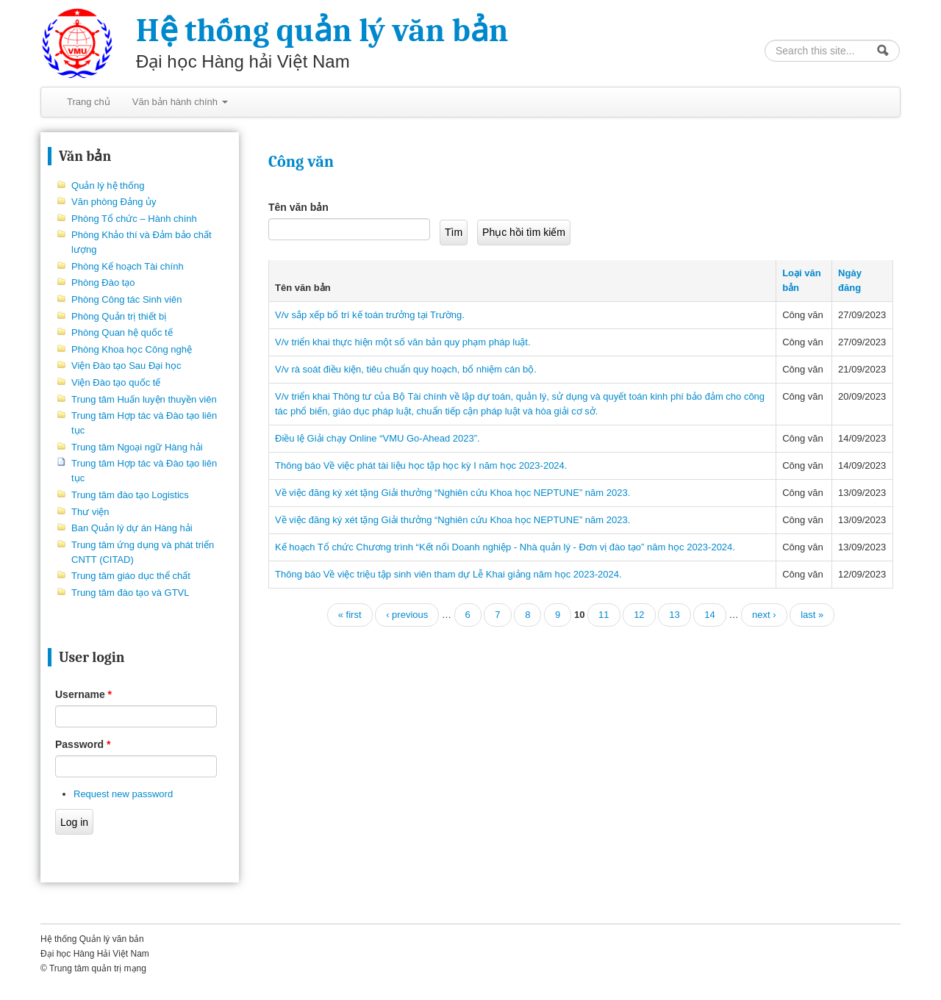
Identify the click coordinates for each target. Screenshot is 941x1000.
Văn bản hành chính (180, 101)
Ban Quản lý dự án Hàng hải (132, 527)
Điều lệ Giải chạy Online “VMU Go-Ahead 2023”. (377, 438)
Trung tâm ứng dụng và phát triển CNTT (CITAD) (142, 552)
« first (350, 614)
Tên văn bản (298, 207)
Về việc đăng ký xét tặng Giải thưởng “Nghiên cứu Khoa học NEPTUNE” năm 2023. (452, 492)
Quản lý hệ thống (107, 185)
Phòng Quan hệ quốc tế (122, 332)
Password (82, 744)
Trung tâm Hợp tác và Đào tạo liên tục (144, 423)
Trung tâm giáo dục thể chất (130, 575)
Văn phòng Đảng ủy (113, 201)
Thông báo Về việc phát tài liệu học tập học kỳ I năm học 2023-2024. (421, 465)
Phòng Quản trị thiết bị (118, 316)
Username (83, 694)
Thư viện (90, 511)
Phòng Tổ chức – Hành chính (134, 218)
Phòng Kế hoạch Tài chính (127, 266)
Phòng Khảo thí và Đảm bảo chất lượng (141, 242)
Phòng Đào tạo (103, 282)
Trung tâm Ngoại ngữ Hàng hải (137, 447)
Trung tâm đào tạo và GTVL (130, 592)
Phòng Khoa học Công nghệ (131, 349)
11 (603, 614)
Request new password (123, 793)
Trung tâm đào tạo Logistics (130, 494)
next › (764, 614)
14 (709, 614)
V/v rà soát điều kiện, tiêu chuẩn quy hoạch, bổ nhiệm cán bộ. (406, 369)
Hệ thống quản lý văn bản (322, 30)
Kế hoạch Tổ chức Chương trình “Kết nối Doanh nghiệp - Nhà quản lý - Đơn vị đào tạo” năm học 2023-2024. (505, 547)
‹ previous (407, 614)
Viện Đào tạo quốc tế (115, 382)
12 (639, 614)
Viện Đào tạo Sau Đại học (126, 365)
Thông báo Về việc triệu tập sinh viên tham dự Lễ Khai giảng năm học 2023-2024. (448, 574)
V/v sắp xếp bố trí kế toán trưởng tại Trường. (370, 314)
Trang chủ (88, 101)
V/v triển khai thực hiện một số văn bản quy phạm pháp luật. (403, 342)
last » (812, 614)
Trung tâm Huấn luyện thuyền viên (144, 399)
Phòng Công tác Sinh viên (126, 299)
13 (674, 614)
